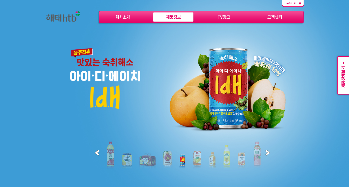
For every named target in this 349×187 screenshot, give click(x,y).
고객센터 (275, 17)
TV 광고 (224, 17)
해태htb (63, 19)
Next (267, 153)
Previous (97, 153)
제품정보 (173, 17)
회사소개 (122, 17)
